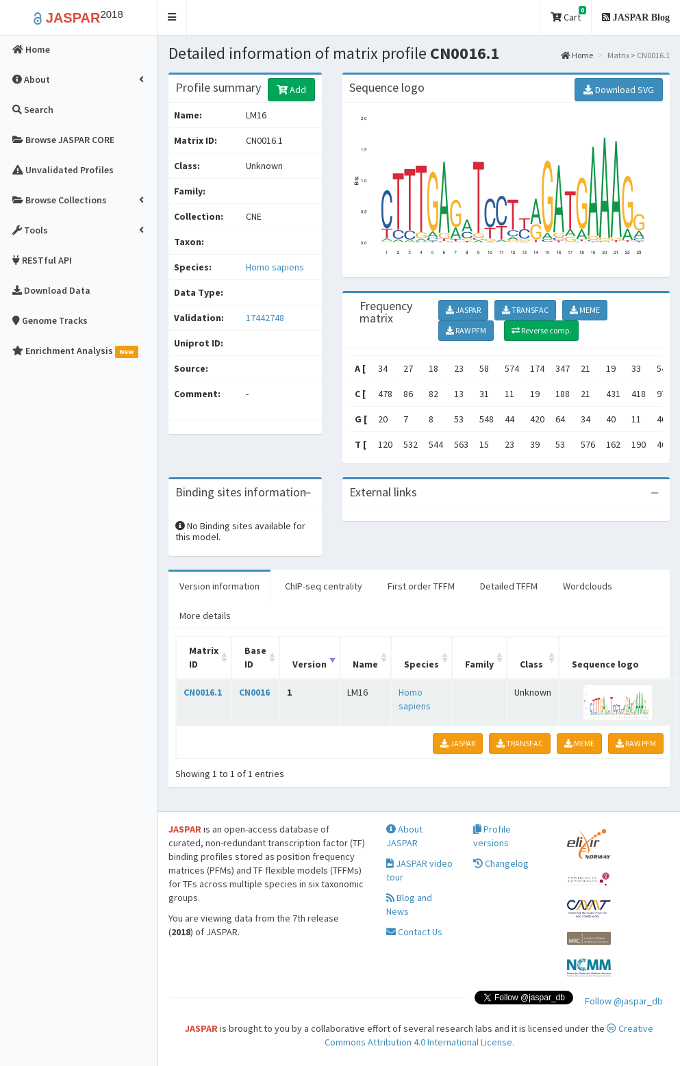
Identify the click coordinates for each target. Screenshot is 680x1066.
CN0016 (254, 692)
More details (205, 615)
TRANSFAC (525, 310)
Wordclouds (587, 586)
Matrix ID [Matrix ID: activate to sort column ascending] (203, 657)
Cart (568, 14)
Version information (219, 586)
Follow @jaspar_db (624, 1001)
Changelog (501, 863)
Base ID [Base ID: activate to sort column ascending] (255, 657)
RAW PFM (466, 330)
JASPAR (463, 310)
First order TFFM (421, 586)
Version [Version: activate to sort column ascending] (309, 664)
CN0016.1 (203, 692)
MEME (585, 310)
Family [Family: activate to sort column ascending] (479, 664)
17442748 (265, 318)
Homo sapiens (275, 267)
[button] (172, 17)
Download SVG (618, 90)
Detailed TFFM (509, 586)
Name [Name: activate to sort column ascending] (365, 664)
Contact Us (414, 932)
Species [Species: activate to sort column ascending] (421, 664)
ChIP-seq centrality (323, 586)
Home (577, 55)
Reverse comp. (541, 330)
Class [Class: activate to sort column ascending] (531, 664)
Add (291, 90)
